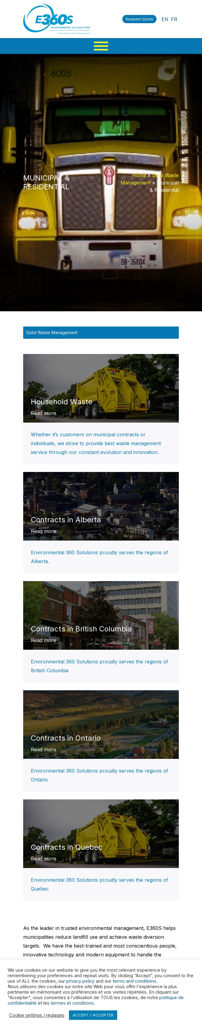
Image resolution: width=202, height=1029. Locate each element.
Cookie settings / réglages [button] (36, 1015)
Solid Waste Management (52, 332)
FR (174, 19)
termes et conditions (72, 1003)
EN (164, 19)
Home (139, 175)
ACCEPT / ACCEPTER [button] (93, 1015)
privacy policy (80, 981)
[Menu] (101, 46)
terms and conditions (134, 981)
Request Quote (139, 19)
